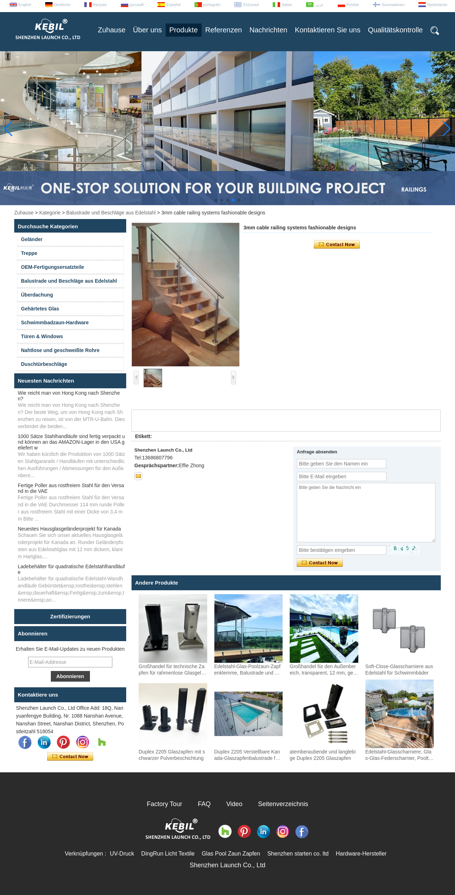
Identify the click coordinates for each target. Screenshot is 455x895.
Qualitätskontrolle (395, 30)
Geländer (32, 239)
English (24, 4)
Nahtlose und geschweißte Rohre (60, 350)
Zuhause (111, 30)
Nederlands (437, 4)
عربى (319, 4)
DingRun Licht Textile (167, 854)
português (212, 4)
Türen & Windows (42, 336)
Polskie (353, 4)
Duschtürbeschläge (44, 364)
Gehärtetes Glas (40, 308)
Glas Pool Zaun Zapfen (231, 854)
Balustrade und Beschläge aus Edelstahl (110, 212)
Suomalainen (393, 4)
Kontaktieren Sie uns (327, 30)
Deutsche (62, 4)
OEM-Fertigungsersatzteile (52, 267)
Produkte (183, 30)
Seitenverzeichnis (283, 804)
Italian (287, 4)
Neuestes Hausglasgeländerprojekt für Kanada (69, 529)
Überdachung (37, 295)
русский (137, 4)
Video (234, 804)
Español (173, 4)
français (100, 4)
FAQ (204, 804)
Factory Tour (164, 804)
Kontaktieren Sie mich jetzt (70, 756)
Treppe (29, 253)
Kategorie (49, 212)
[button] (216, 200)
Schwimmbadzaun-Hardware (55, 322)
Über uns (147, 30)
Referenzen (223, 30)
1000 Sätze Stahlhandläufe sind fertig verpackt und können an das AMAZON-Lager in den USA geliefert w (71, 442)
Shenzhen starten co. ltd (298, 854)
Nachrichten (269, 30)
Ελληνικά (251, 4)
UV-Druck (122, 854)
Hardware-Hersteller (361, 854)
